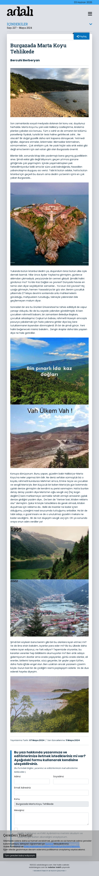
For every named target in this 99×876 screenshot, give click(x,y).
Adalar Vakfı (54, 867)
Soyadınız (58, 776)
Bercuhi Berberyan (25, 60)
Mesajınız (19, 810)
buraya (49, 843)
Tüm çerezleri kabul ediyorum (20, 855)
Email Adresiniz (22, 788)
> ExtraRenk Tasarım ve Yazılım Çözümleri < (49, 871)
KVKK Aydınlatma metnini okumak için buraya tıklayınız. (52, 846)
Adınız (17, 776)
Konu (17, 799)
